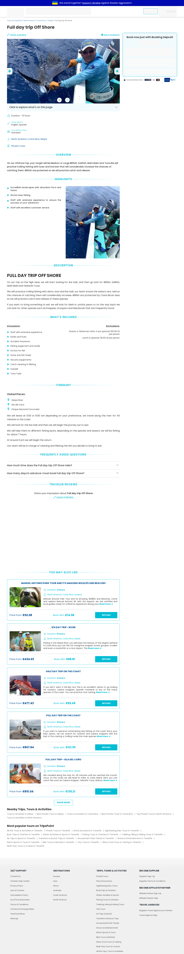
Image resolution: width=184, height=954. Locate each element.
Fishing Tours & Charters (107, 899)
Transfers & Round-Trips (107, 918)
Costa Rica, (34, 138)
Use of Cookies (17, 890)
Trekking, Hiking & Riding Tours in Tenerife (142, 834)
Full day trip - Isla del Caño (63, 759)
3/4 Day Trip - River (63, 627)
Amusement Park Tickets (107, 923)
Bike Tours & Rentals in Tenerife (59, 842)
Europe (56, 876)
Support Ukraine (91, 3)
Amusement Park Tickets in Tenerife (96, 838)
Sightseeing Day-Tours (106, 885)
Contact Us (15, 876)
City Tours (100, 909)
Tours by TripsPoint (14, 20)
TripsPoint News (17, 913)
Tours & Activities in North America (24, 817)
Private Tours (18, 145)
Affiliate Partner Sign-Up (150, 893)
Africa (56, 885)
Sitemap (14, 918)
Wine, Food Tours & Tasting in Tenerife (122, 842)
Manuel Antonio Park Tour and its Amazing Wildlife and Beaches (63, 583)
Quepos (78, 594)
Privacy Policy (16, 885)
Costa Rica (41, 20)
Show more (63, 802)
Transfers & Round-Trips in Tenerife (56, 838)
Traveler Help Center (20, 881)
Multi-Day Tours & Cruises (108, 946)
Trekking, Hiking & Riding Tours (110, 904)
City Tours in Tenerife (89, 842)
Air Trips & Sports (104, 913)
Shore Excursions (104, 881)
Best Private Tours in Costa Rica (117, 814)
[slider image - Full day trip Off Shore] (63, 71)
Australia (57, 890)
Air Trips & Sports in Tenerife (21, 838)
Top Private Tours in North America (154, 814)
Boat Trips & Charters (106, 890)
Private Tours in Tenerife (58, 830)
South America (60, 895)
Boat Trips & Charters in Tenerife (23, 834)
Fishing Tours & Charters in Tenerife (101, 834)
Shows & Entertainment (107, 927)
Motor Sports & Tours (106, 932)
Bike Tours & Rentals (105, 937)
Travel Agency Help (148, 915)
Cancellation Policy (19, 895)
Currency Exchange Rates (22, 909)
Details (106, 615)
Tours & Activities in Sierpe (20, 814)
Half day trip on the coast (63, 671)
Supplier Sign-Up (147, 876)
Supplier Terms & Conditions (152, 881)
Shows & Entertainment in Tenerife (135, 838)
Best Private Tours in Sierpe (50, 814)
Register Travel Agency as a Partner (155, 910)
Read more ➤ (106, 604)
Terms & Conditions (19, 904)
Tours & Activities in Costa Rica (83, 814)
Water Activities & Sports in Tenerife (61, 834)
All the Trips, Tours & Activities (109, 951)
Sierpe (50, 20)
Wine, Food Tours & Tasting (108, 942)
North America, (19, 138)
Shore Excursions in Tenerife (88, 830)
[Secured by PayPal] (170, 80)
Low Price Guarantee (20, 899)
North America (29, 20)
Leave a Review (16, 34)
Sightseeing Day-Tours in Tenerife (122, 830)
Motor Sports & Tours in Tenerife (23, 842)
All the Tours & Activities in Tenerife (25, 830)
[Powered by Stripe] (142, 80)
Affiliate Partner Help (148, 898)
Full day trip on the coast (63, 715)
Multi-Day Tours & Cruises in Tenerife (25, 846)
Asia (55, 881)
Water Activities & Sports (107, 895)
